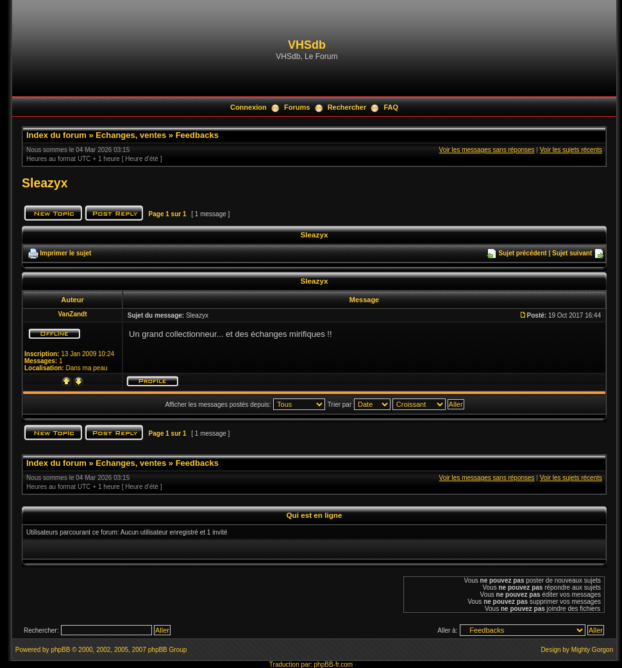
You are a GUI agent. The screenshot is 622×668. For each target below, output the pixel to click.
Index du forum (56, 135)
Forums (297, 107)
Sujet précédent (523, 253)
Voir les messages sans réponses (487, 149)
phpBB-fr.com (333, 664)
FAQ (390, 107)
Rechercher (347, 107)
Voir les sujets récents (571, 149)
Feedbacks (197, 135)
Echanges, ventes (131, 135)
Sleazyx (45, 183)
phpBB (60, 649)
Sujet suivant (572, 253)
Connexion (248, 107)
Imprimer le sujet (65, 253)
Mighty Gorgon (592, 649)
